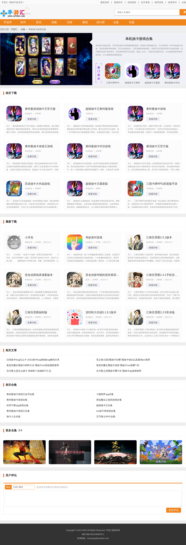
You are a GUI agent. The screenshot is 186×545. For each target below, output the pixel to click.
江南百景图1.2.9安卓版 (160, 312)
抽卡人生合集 (13, 416)
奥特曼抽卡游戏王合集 (18, 411)
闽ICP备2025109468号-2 (93, 534)
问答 (69, 22)
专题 (131, 22)
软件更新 (145, 2)
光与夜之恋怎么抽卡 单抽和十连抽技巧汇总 (28, 370)
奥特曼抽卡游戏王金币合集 (20, 394)
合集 (116, 22)
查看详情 (32, 119)
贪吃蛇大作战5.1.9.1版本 (101, 312)
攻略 (54, 22)
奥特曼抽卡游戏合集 (16, 399)
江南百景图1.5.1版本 (159, 237)
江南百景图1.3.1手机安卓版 (163, 274)
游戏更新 (132, 2)
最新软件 (118, 2)
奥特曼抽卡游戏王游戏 (39, 146)
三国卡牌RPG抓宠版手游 (112, 83)
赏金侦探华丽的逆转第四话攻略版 (103, 274)
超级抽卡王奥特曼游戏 (132, 83)
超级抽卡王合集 (104, 405)
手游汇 (14, 29)
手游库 (8, 22)
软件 (23, 22)
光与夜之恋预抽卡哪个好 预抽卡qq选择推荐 (118, 370)
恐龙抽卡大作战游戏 (37, 183)
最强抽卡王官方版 (157, 146)
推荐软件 (172, 2)
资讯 (38, 22)
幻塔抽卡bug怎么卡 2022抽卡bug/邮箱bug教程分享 (32, 359)
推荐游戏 (159, 2)
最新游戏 (104, 2)
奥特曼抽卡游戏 (156, 108)
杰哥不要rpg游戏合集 (17, 405)
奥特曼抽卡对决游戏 (172, 83)
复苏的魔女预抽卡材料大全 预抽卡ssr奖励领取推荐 (32, 365)
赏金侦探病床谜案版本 (39, 274)
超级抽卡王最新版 (152, 83)
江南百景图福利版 (36, 312)
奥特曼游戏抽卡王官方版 (40, 108)
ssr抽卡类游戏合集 (106, 411)
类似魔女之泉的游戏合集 (109, 399)
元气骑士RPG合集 (105, 416)
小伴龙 (29, 237)
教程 (85, 22)
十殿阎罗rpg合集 (105, 394)
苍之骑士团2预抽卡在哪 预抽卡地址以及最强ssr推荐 (123, 359)
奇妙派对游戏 (94, 237)
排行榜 (100, 22)
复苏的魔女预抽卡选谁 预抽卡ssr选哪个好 (117, 365)
